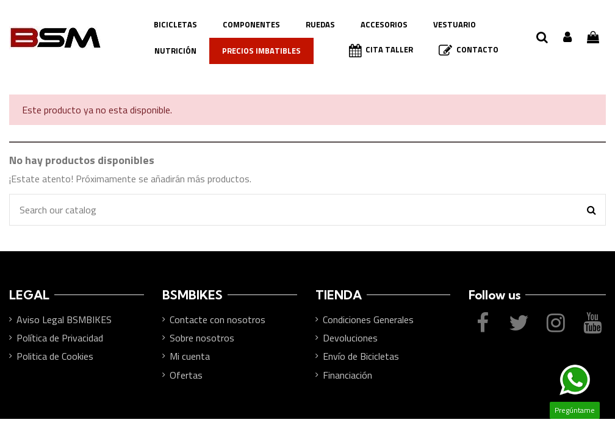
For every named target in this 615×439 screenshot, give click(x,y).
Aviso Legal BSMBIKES (64, 319)
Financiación (347, 375)
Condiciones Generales (368, 319)
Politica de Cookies (54, 356)
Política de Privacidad (59, 337)
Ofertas (186, 375)
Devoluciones (350, 337)
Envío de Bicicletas (361, 356)
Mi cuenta (190, 356)
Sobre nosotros (202, 337)
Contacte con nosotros (217, 319)
